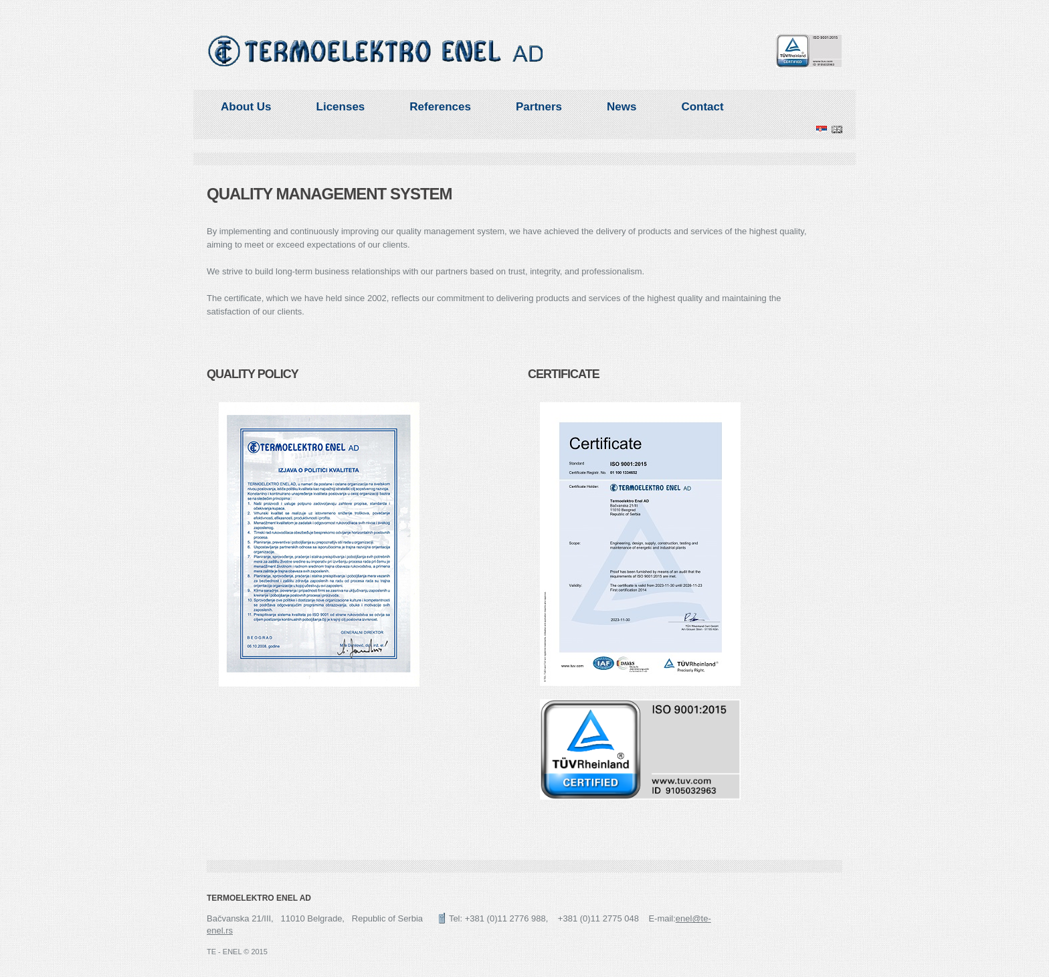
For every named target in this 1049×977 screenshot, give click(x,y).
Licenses (340, 106)
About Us (246, 106)
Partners (539, 106)
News (621, 106)
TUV (809, 51)
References (440, 106)
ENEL (376, 51)
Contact (702, 106)
